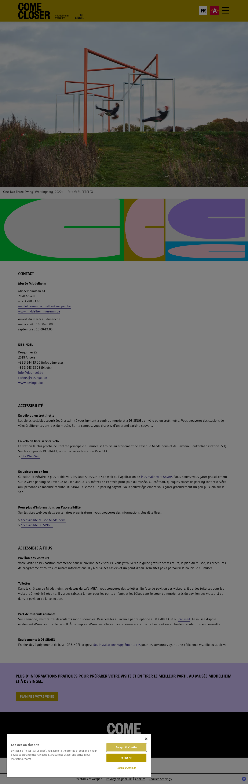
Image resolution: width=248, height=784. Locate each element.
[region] (79, 755)
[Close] (146, 739)
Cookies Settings (126, 767)
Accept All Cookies (126, 747)
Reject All (126, 757)
